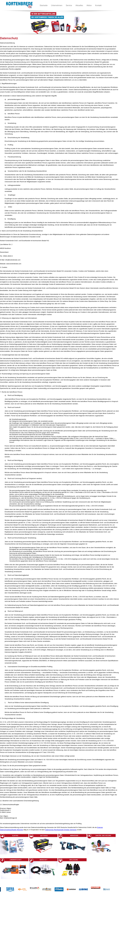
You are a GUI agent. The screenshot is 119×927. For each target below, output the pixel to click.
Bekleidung (48, 913)
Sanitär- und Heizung (30, 915)
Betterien (26, 911)
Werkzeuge (27, 913)
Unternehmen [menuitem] (56, 5)
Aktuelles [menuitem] (79, 5)
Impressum (10, 915)
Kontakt (9, 913)
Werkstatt (47, 911)
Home (9, 908)
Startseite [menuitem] (44, 5)
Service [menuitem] (69, 5)
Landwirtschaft (49, 908)
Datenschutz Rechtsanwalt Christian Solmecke (61, 830)
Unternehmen (11, 911)
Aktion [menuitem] (89, 5)
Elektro (25, 908)
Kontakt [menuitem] (98, 5)
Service (9, 918)
